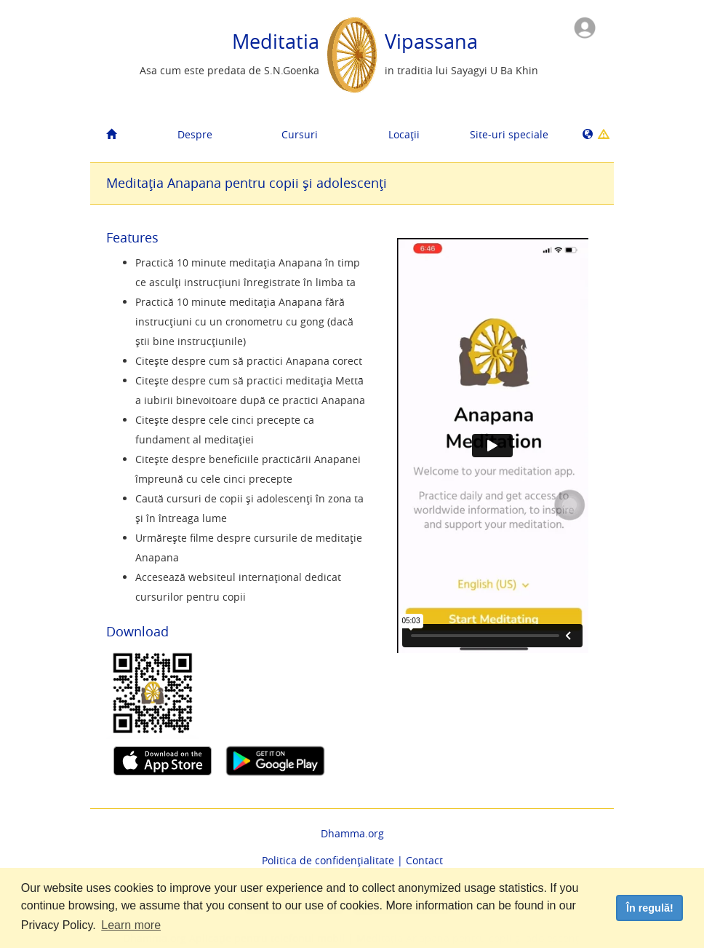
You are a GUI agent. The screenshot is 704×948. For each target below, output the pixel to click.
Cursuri (299, 134)
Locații (404, 134)
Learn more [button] (131, 925)
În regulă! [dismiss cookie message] (649, 908)
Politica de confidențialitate (328, 860)
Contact (424, 860)
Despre (194, 134)
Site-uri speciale (509, 134)
